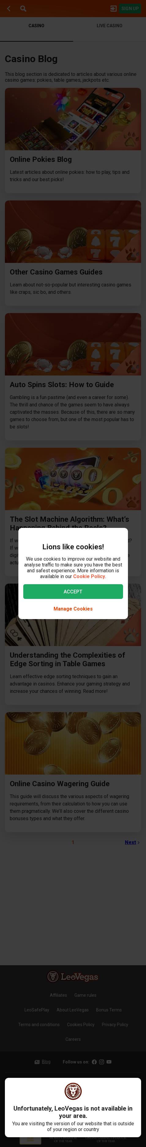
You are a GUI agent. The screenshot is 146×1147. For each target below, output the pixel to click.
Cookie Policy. (89, 576)
